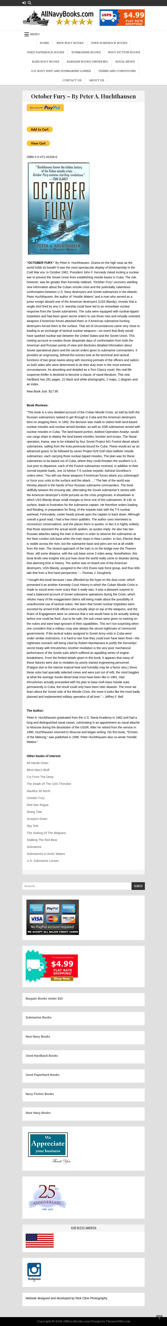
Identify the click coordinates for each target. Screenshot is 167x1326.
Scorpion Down (37, 819)
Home (44, 43)
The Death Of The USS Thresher (49, 784)
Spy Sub (32, 826)
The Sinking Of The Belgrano (46, 833)
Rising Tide (34, 812)
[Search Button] (29, 3)
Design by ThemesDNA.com (110, 1321)
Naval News (125, 61)
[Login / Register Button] (24, 3)
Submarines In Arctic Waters (46, 854)
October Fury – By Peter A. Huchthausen (83, 96)
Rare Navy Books (45, 61)
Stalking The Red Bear (42, 840)
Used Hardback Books (109, 43)
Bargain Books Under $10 (87, 61)
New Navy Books (70, 43)
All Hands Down (37, 763)
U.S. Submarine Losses (43, 860)
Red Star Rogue (37, 805)
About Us (96, 80)
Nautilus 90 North (38, 791)
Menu (35, 34)
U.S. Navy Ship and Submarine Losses (61, 71)
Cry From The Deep (40, 777)
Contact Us (72, 80)
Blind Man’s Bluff (38, 770)
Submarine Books (86, 52)
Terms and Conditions (117, 71)
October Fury (36, 798)
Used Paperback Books (45, 52)
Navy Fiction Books (124, 52)
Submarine (34, 847)
